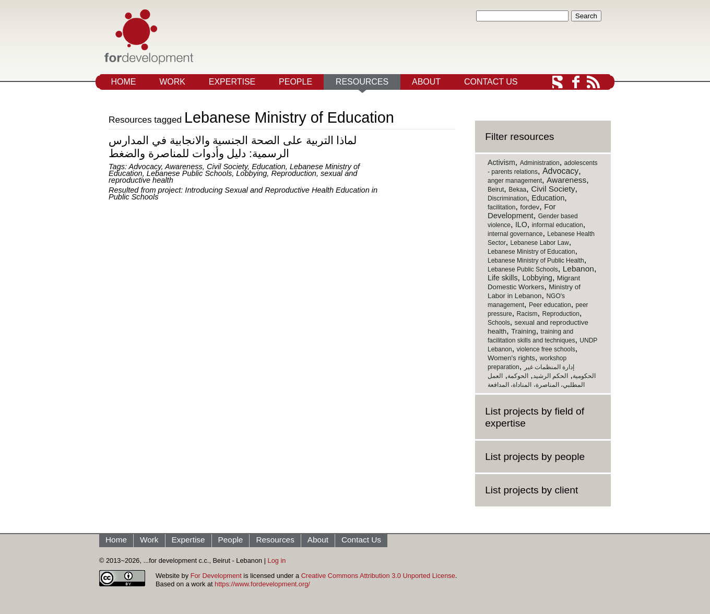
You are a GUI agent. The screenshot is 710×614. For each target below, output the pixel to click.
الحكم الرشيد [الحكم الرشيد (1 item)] (550, 376)
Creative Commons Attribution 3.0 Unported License (378, 576)
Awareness (184, 166)
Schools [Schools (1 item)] (499, 322)
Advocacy (145, 166)
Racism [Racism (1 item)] (527, 313)
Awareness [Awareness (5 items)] (566, 179)
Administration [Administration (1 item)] (540, 163)
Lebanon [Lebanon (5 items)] (578, 268)
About (426, 81)
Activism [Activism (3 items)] (501, 162)
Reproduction (293, 173)
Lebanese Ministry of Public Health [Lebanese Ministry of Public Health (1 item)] (536, 260)
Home (123, 81)
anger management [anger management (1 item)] (515, 180)
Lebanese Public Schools (189, 173)
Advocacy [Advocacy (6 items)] (560, 171)
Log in (277, 560)
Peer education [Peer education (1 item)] (550, 305)
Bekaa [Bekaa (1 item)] (517, 189)
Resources (362, 81)
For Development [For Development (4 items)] (521, 211)
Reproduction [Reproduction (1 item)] (560, 313)
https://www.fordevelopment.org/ (262, 584)
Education (269, 166)
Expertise (232, 81)
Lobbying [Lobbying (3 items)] (537, 278)
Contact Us (491, 81)
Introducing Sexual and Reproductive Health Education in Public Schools (243, 193)
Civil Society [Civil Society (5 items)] (553, 188)
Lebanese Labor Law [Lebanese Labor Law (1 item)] (540, 242)
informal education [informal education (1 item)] (557, 225)
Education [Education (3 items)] (547, 198)
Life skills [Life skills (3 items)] (503, 278)
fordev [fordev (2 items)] (529, 207)
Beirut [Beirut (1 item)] (496, 189)
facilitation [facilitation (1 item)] (501, 207)
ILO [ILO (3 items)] (521, 224)
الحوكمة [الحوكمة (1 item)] (517, 376)
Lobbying (251, 173)
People (295, 81)
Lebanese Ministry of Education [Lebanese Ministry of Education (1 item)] (531, 251)
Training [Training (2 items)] (523, 331)
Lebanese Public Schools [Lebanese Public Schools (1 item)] (523, 269)
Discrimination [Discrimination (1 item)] (507, 198)
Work (172, 81)
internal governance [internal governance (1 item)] (515, 234)
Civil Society (227, 166)
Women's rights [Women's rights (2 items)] (511, 358)
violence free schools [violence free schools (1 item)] (546, 349)
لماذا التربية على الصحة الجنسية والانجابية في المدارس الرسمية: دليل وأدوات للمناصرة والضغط (233, 146)
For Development (216, 576)
